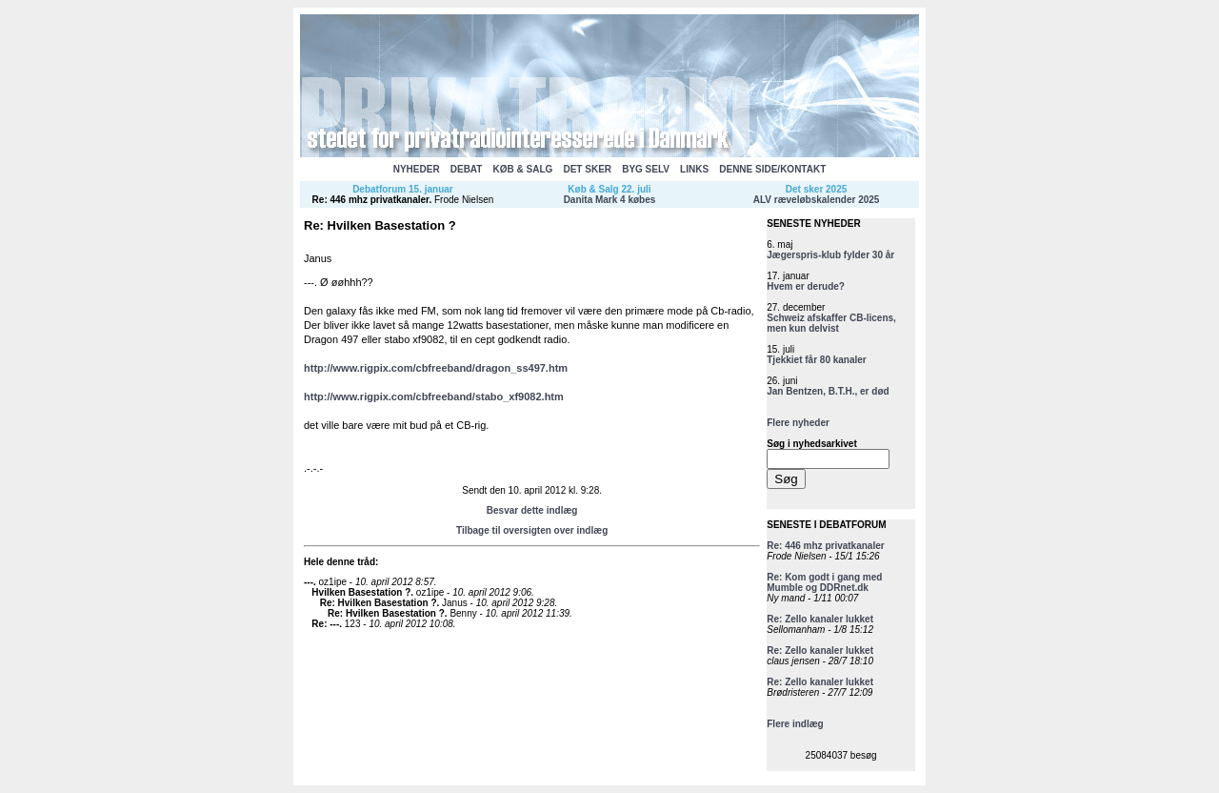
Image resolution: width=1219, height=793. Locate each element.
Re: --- (325, 624)
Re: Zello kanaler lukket (820, 619)
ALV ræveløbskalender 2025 (816, 199)
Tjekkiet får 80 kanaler (817, 360)
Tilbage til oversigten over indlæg (532, 530)
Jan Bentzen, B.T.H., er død (828, 391)
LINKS (694, 169)
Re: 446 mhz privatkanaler (371, 199)
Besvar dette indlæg (532, 510)
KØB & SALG (523, 169)
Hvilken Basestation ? (360, 592)
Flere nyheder (798, 422)
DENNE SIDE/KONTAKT (772, 169)
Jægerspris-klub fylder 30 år (830, 255)
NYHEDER (416, 169)
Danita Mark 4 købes (610, 199)
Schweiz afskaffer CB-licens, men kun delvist (831, 323)
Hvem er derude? (806, 286)
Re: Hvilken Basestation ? (378, 603)
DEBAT (466, 169)
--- (308, 582)
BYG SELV (645, 169)
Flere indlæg (795, 724)
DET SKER (587, 169)
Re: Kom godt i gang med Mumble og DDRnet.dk (824, 582)
